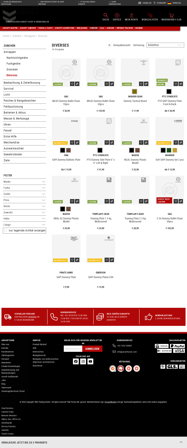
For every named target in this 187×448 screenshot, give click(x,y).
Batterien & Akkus (15, 112)
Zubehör (9, 46)
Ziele (7, 160)
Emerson (100, 272)
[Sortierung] (165, 45)
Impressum (6, 387)
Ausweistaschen (14, 148)
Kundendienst (7, 351)
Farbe (24, 187)
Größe (24, 194)
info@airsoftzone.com (127, 351)
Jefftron (5, 441)
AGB (34, 348)
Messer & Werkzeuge (16, 118)
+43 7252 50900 (124, 345)
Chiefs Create (7, 433)
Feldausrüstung (13, 106)
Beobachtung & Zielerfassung (22, 83)
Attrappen (10, 52)
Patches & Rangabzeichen (20, 100)
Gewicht (24, 212)
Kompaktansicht (121, 45)
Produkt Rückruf (40, 344)
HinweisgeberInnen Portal (13, 391)
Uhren (7, 124)
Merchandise (11, 142)
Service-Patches (8, 426)
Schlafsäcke (6, 422)
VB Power (5, 437)
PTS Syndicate (170, 96)
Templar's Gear (100, 214)
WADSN (135, 155)
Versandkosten (110, 401)
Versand (32, 316)
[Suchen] (106, 17)
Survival (9, 89)
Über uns (5, 344)
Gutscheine (38, 365)
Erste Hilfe (10, 136)
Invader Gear (135, 96)
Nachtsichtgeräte (17, 58)
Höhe (24, 218)
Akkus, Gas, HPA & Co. (11, 419)
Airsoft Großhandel (9, 376)
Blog (3, 383)
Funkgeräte (13, 63)
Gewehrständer (13, 154)
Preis (24, 200)
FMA (66, 155)
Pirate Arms (66, 272)
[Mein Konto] (131, 17)
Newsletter (6, 362)
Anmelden (92, 349)
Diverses (12, 75)
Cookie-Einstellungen (10, 366)
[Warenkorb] (171, 17)
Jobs (3, 380)
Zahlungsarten (7, 355)
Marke (24, 181)
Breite (24, 206)
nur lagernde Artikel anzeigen (27, 230)
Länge (24, 224)
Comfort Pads (7, 411)
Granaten (12, 69)
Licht (7, 94)
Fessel (8, 130)
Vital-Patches (7, 408)
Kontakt (4, 348)
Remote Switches (9, 415)
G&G (66, 96)
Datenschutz (38, 351)
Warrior (169, 155)
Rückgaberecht (39, 355)
